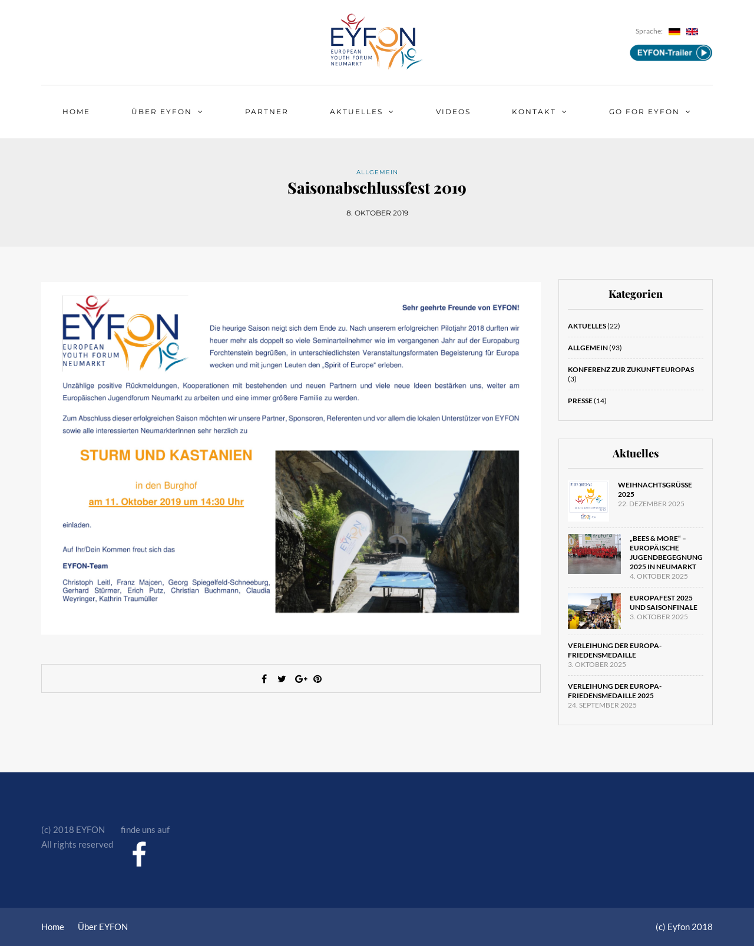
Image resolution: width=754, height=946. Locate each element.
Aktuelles (356, 111)
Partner (267, 111)
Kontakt (534, 111)
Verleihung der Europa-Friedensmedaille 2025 (615, 691)
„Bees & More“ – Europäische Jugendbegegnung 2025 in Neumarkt (666, 552)
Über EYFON (161, 111)
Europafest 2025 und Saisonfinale (663, 602)
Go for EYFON (644, 111)
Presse (580, 400)
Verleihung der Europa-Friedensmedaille (615, 650)
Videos (453, 111)
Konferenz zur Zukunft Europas (631, 369)
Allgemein (377, 172)
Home (76, 111)
